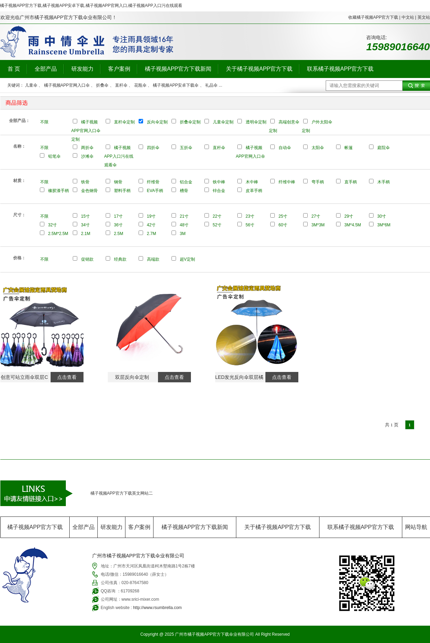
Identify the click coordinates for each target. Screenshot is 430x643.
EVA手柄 (155, 190)
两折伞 (87, 147)
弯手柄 (317, 182)
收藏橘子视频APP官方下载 (373, 17)
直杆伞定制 (124, 122)
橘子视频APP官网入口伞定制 (85, 131)
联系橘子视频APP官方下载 (340, 69)
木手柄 (383, 182)
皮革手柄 (254, 190)
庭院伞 (383, 147)
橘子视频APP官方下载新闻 (178, 69)
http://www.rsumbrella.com (157, 607)
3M (183, 233)
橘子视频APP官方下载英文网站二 (121, 493)
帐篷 (348, 147)
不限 (44, 122)
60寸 (283, 225)
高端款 (153, 259)
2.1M (85, 233)
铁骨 (85, 182)
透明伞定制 (256, 122)
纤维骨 (153, 182)
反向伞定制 (157, 122)
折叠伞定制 (190, 122)
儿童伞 (31, 85)
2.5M (118, 233)
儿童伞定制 (223, 122)
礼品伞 (211, 85)
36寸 (118, 225)
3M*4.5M (352, 225)
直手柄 (350, 182)
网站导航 (416, 527)
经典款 (120, 259)
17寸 (118, 216)
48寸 (184, 225)
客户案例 (119, 69)
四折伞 (153, 147)
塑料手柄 (122, 190)
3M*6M (383, 225)
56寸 (250, 225)
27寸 (315, 216)
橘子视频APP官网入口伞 (67, 85)
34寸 (85, 225)
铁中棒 (219, 182)
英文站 (424, 17)
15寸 (85, 216)
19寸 (151, 216)
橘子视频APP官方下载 (35, 527)
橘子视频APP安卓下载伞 (176, 85)
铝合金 (186, 182)
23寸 (250, 216)
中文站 (408, 17)
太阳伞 (317, 147)
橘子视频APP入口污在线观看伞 (118, 156)
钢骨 (118, 182)
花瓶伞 (140, 85)
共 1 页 (391, 424)
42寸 (151, 225)
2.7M (151, 233)
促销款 (87, 259)
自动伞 (285, 147)
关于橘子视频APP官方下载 (259, 69)
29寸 (348, 216)
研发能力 (82, 69)
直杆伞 (121, 85)
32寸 (52, 225)
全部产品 (46, 69)
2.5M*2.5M (58, 233)
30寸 (381, 216)
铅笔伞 (54, 156)
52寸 (217, 225)
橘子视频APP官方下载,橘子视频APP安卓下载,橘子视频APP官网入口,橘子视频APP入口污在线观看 (91, 5)
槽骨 (184, 190)
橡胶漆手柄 (58, 190)
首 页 (14, 69)
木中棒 (252, 182)
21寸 (184, 216)
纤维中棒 (287, 182)
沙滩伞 (87, 156)
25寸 (283, 216)
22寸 (217, 216)
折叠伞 (102, 85)
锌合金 (219, 190)
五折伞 (186, 147)
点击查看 (67, 377)
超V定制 (187, 259)
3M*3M (318, 225)
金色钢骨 (89, 190)
